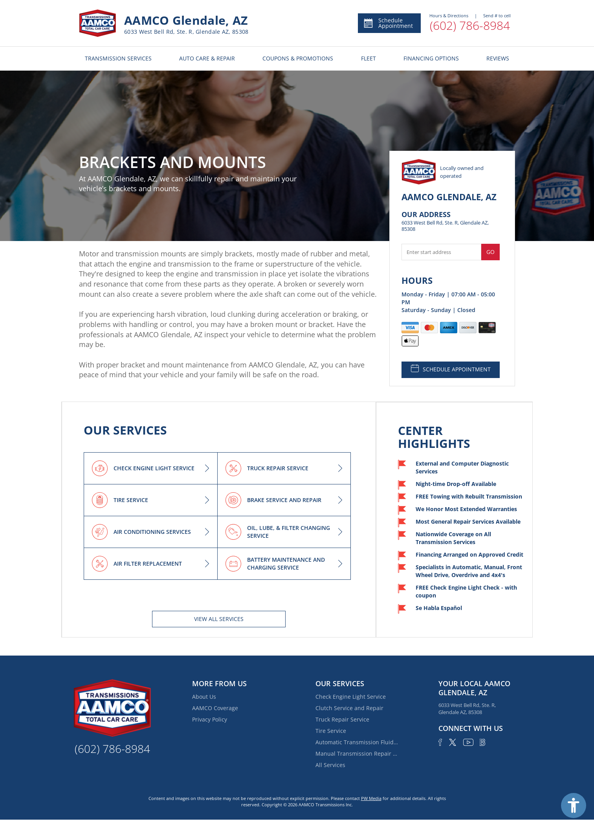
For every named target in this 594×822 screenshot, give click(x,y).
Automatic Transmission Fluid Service (356, 742)
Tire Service (330, 730)
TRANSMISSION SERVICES (118, 58)
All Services (330, 765)
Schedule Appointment (388, 22)
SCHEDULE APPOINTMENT (451, 368)
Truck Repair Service (342, 719)
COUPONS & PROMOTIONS (297, 58)
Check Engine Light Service (350, 696)
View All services (219, 619)
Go (490, 252)
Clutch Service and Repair (349, 708)
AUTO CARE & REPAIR (207, 58)
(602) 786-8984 (470, 25)
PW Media (371, 798)
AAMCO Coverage (215, 708)
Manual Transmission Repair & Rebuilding (356, 753)
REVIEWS (497, 58)
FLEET (368, 58)
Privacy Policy (209, 719)
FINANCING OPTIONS (431, 58)
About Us (204, 696)
